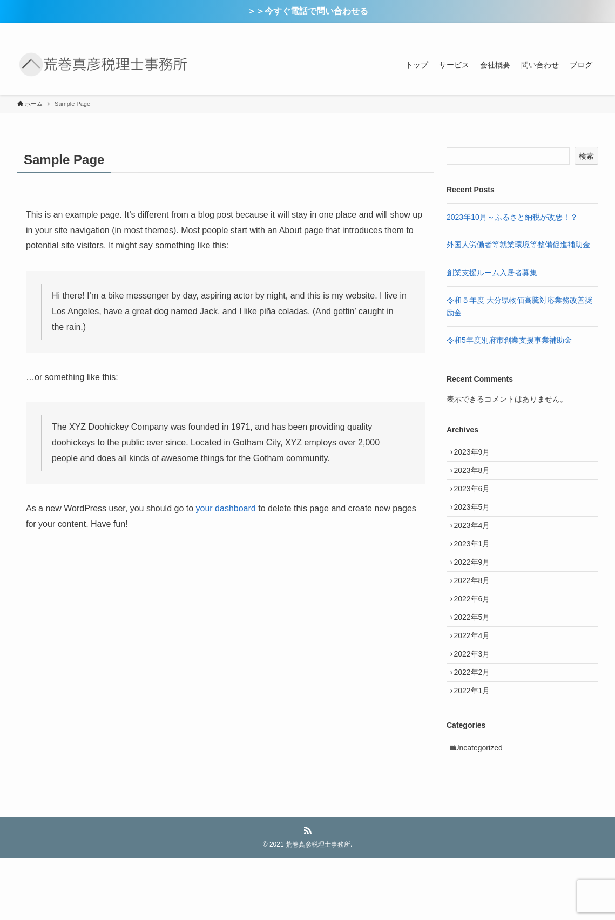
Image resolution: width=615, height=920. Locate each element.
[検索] (591, 29)
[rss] (577, 29)
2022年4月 (476, 678)
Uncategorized (482, 807)
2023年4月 (476, 543)
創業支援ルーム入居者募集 (492, 272)
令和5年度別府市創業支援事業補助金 (509, 340)
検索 (586, 156)
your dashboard (226, 508)
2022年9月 (476, 589)
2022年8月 (476, 611)
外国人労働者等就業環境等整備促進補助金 (518, 244)
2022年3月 (476, 701)
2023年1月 (476, 566)
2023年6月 (476, 499)
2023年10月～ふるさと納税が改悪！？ (512, 217)
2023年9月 (476, 454)
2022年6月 (476, 634)
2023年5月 (476, 521)
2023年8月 (476, 476)
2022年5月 (476, 656)
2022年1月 (476, 746)
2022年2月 (476, 723)
